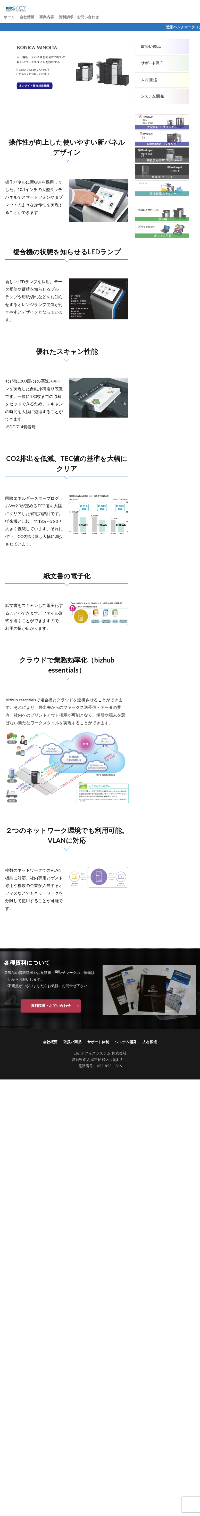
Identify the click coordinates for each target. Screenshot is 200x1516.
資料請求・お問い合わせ (79, 17)
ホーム (9, 17)
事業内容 (46, 17)
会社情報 (27, 17)
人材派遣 (150, 1042)
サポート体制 (98, 1042)
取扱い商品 (72, 1042)
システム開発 (126, 1042)
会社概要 (50, 1042)
